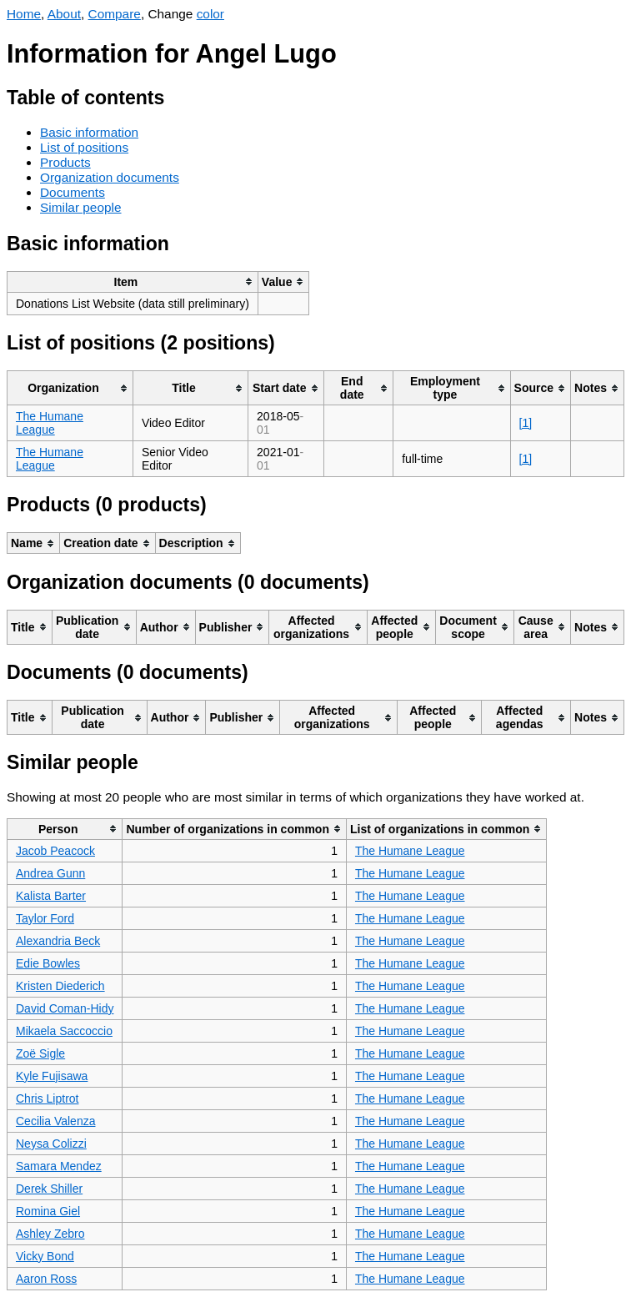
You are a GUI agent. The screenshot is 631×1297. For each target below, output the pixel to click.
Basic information (89, 132)
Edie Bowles (48, 963)
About (64, 14)
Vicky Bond (45, 1256)
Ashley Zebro (50, 1233)
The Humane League (49, 423)
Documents (72, 192)
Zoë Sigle (40, 1053)
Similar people (81, 207)
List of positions (84, 147)
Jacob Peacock (55, 850)
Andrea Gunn (50, 873)
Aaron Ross (46, 1278)
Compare (114, 14)
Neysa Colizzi (51, 1143)
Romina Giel (48, 1211)
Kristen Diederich (60, 986)
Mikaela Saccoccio (64, 1031)
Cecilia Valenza (55, 1121)
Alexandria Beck (58, 941)
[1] (526, 423)
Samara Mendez (59, 1166)
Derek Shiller (49, 1188)
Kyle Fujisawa (52, 1076)
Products (65, 162)
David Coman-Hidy (64, 1008)
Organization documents (109, 177)
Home (24, 14)
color (210, 14)
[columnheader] (133, 281)
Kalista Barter (51, 895)
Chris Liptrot (47, 1098)
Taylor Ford (45, 918)
